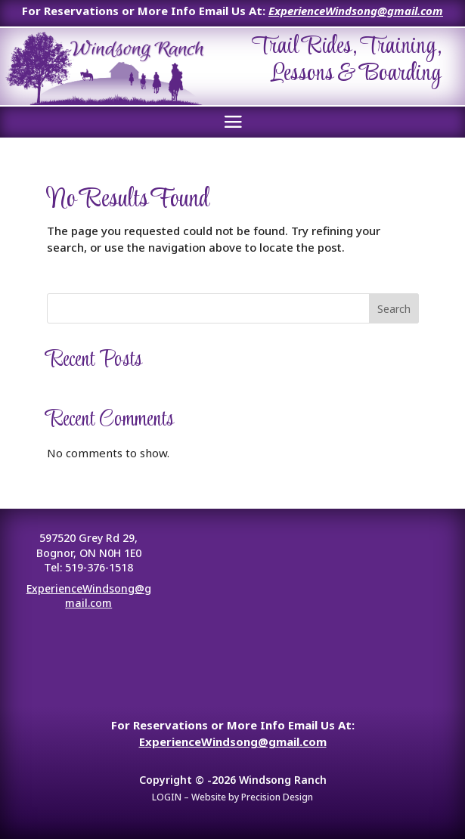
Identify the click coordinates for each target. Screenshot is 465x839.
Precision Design (277, 797)
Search (394, 309)
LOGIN (166, 797)
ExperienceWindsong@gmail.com (355, 10)
